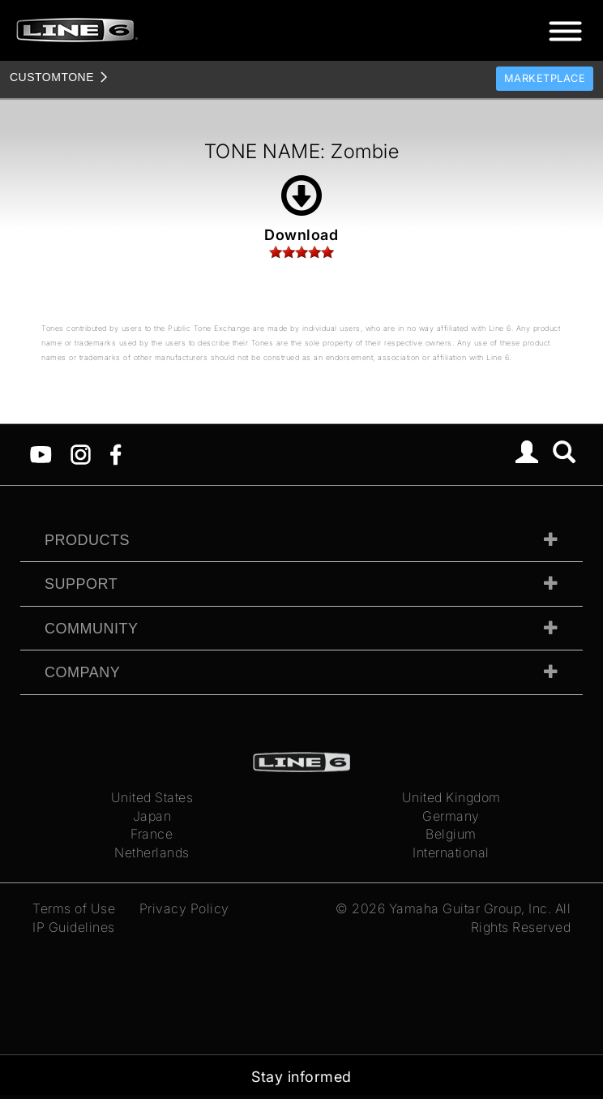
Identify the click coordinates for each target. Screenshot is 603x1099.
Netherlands (152, 852)
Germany (451, 816)
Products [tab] (87, 540)
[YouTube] (41, 453)
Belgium (451, 834)
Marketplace (545, 78)
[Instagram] (80, 453)
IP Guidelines (73, 927)
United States (152, 797)
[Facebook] (115, 453)
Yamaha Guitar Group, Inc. (470, 908)
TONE (52, 77)
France (151, 834)
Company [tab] (82, 672)
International (451, 852)
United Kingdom (451, 797)
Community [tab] (92, 628)
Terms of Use (73, 908)
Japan (152, 816)
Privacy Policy (184, 908)
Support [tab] (81, 584)
